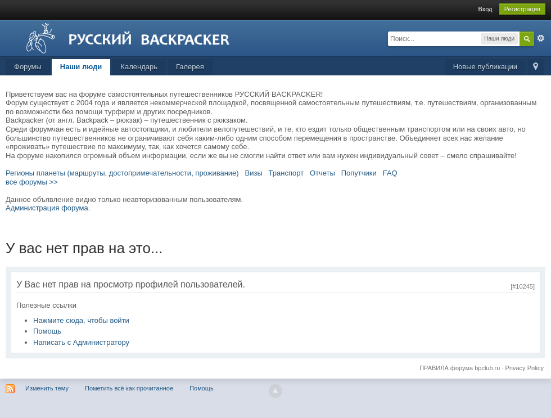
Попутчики (359, 173)
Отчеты (322, 173)
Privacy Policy (524, 368)
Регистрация (522, 9)
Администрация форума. (48, 208)
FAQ (390, 173)
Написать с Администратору (81, 342)
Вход (485, 9)
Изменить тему (47, 388)
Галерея (190, 66)
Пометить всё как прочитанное (129, 388)
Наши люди (81, 66)
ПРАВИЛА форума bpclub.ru (459, 368)
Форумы (28, 66)
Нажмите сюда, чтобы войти (81, 320)
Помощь (47, 331)
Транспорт (286, 173)
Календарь (138, 66)
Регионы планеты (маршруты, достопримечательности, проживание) (122, 173)
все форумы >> (32, 182)
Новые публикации (485, 66)
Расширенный (540, 38)
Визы (254, 173)
